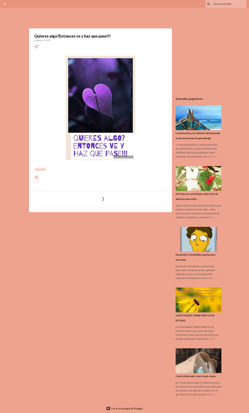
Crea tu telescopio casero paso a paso (196, 376)
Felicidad (40, 169)
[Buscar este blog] (229, 4)
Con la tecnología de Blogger (124, 408)
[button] (36, 47)
